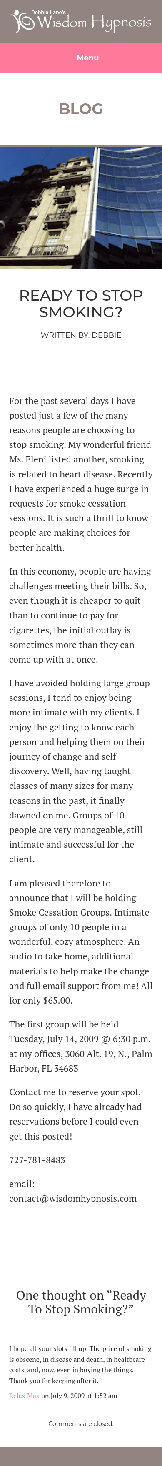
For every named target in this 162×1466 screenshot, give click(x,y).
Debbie (107, 335)
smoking (104, 368)
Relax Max (24, 1395)
